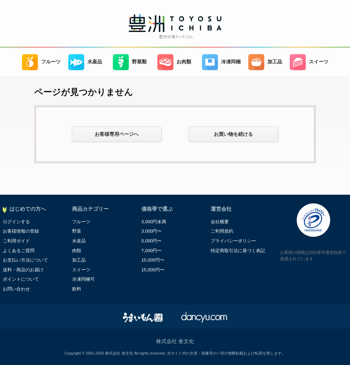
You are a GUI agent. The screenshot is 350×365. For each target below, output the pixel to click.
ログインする (16, 221)
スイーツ (309, 62)
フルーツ (41, 62)
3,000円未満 (153, 221)
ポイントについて (21, 279)
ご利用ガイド (16, 240)
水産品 (85, 62)
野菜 (76, 231)
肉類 (76, 250)
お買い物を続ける (233, 134)
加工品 (265, 62)
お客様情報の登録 (21, 231)
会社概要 (220, 221)
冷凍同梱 (221, 62)
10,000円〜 (152, 260)
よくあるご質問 (18, 250)
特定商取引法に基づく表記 (238, 250)
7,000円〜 (151, 250)
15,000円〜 (152, 269)
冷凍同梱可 (83, 279)
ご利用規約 (222, 231)
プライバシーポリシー (233, 240)
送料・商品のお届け (23, 269)
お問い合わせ (16, 289)
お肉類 (174, 62)
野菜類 (130, 62)
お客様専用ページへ (117, 134)
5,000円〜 (151, 240)
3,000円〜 (151, 231)
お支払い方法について (25, 260)
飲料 (76, 289)
